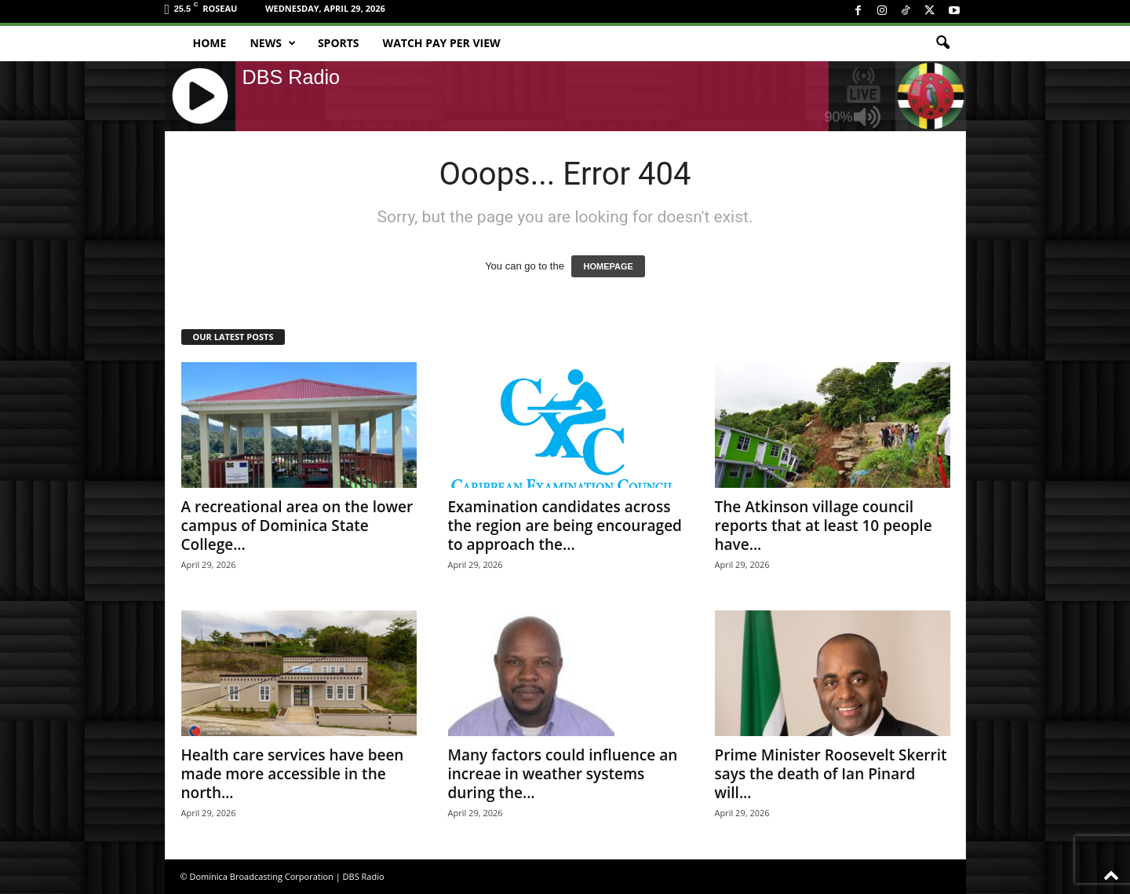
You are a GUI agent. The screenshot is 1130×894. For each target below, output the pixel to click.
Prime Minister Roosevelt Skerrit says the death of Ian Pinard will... (831, 774)
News (272, 43)
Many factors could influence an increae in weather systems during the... (563, 774)
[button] (942, 43)
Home (210, 42)
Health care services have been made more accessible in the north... (292, 774)
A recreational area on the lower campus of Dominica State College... (297, 525)
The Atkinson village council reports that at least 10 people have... (823, 525)
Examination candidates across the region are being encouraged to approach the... (565, 525)
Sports (338, 42)
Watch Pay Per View (442, 42)
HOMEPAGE (607, 266)
